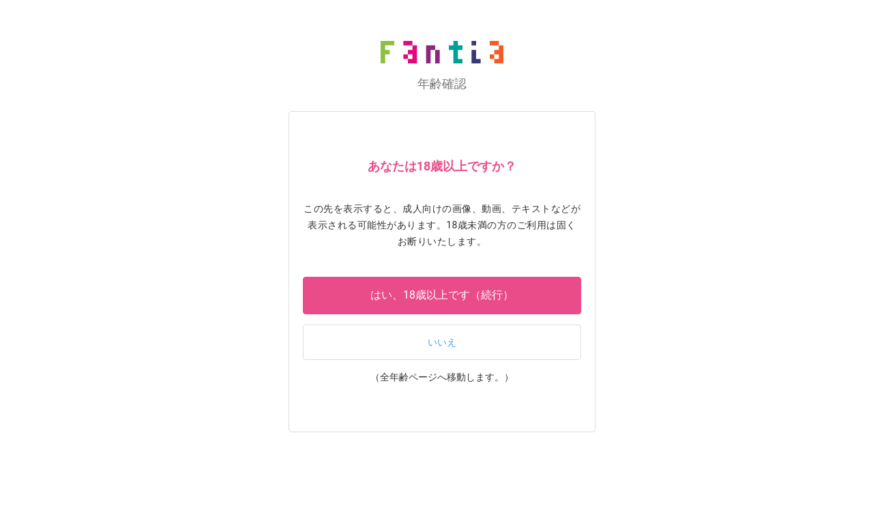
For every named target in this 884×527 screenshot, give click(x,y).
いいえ (442, 342)
